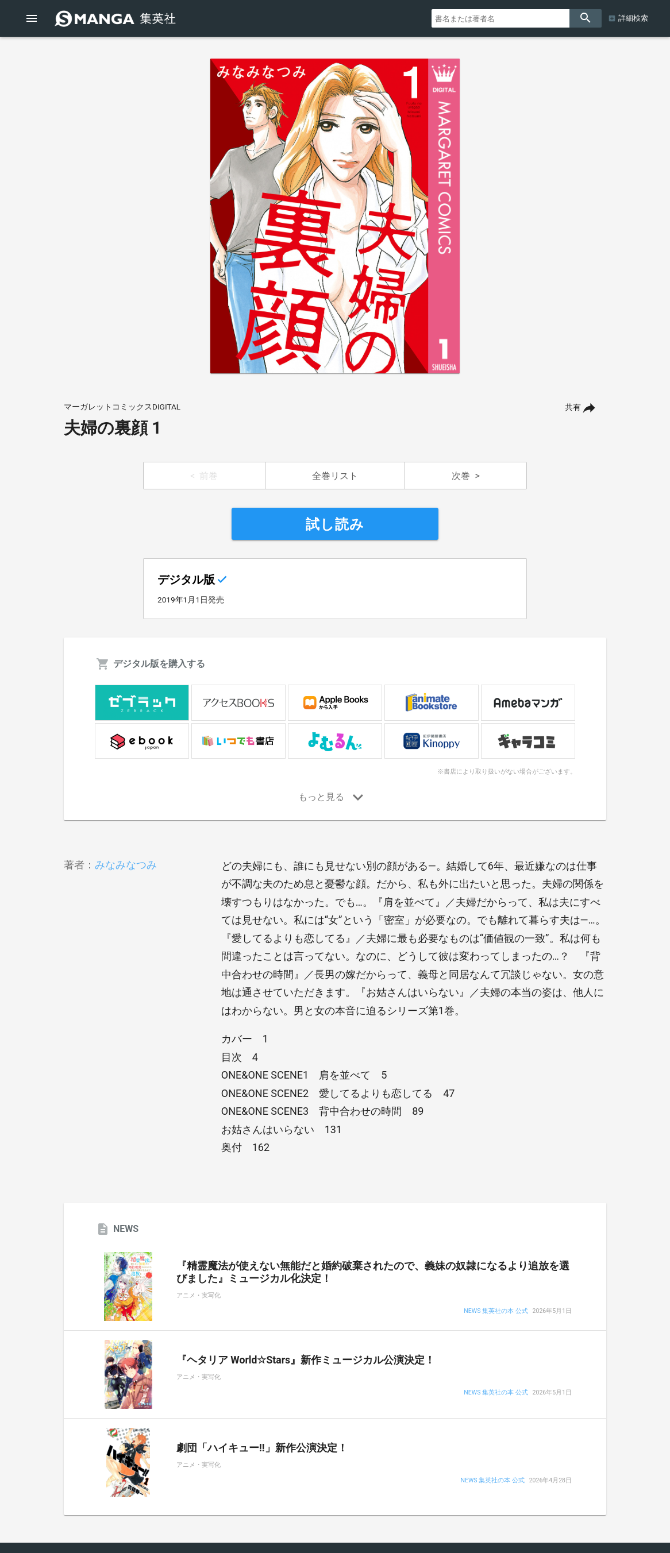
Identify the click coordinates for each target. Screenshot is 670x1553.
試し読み (335, 524)
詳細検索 (633, 18)
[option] (335, 216)
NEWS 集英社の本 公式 (495, 1311)
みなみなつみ (126, 865)
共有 (573, 407)
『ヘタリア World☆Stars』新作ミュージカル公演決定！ (305, 1360)
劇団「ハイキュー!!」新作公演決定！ (262, 1448)
